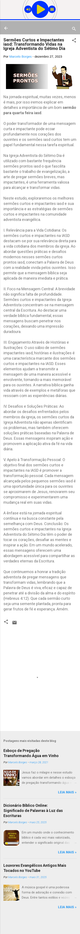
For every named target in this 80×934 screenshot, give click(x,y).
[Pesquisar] (74, 29)
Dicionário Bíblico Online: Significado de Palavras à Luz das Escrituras (33, 810)
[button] (74, 41)
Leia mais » (67, 792)
